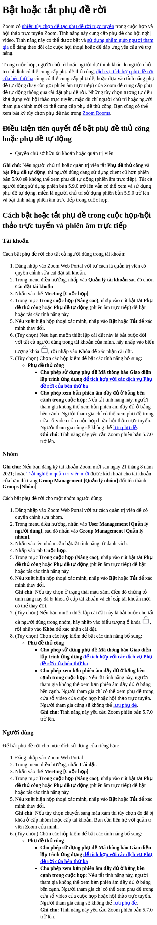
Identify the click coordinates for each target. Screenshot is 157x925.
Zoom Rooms (96, 113)
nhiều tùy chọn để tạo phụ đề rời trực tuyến (68, 26)
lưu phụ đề (125, 427)
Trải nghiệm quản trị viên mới (57, 473)
